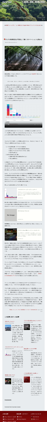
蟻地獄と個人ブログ (10, 375)
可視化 (10, 309)
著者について (36, 419)
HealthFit (34, 74)
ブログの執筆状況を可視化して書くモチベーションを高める (23, 39)
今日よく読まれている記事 (10, 416)
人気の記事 (5, 414)
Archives (36, 1)
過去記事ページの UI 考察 (30, 348)
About (31, 1)
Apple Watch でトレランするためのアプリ (32, 25)
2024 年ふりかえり (9, 321)
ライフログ (27, 309)
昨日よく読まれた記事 (9, 419)
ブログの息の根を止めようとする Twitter (34, 320)
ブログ (16, 42)
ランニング (15, 309)
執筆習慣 (23, 309)
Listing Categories (22, 419)
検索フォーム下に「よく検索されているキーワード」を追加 (15, 25)
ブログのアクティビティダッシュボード (15, 347)
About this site (36, 416)
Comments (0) (34, 309)
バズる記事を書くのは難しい (31, 373)
